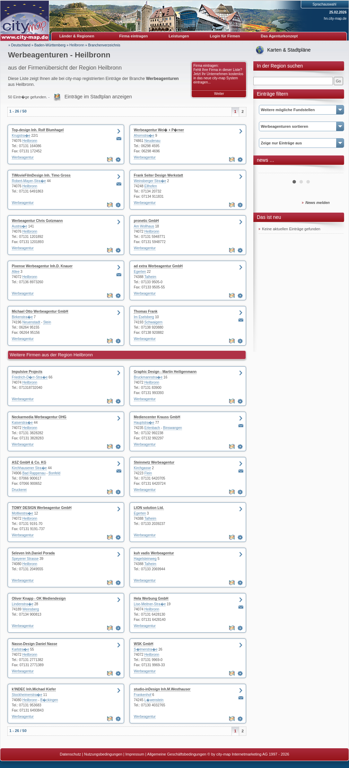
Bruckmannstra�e (148, 377)
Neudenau (152, 141)
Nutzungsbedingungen (103, 754)
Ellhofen (151, 186)
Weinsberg (31, 609)
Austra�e (19, 226)
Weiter (219, 94)
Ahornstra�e (144, 135)
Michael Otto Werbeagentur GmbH (40, 311)
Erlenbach (152, 428)
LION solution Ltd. (149, 508)
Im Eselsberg (144, 317)
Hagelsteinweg (145, 559)
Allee (15, 272)
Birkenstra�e (22, 317)
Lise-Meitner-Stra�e (150, 604)
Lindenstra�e (22, 604)
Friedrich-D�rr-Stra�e (29, 377)
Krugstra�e (21, 135)
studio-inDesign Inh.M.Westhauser (162, 689)
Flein (148, 473)
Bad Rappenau (34, 473)
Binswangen (172, 428)
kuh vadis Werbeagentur (154, 553)
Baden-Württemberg (50, 45)
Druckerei (19, 490)
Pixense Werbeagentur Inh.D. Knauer (42, 266)
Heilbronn (76, 45)
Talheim (150, 277)
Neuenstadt (31, 322)
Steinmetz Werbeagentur (154, 462)
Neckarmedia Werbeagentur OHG (39, 417)
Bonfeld (54, 473)
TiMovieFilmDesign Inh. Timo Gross (41, 175)
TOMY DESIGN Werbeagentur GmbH (41, 508)
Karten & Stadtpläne (289, 50)
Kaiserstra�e (22, 423)
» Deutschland (19, 45)
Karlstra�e (20, 649)
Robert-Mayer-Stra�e (29, 181)
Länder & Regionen (76, 36)
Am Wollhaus (144, 226)
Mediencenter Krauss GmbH (157, 417)
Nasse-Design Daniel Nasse (34, 644)
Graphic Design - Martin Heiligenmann (165, 372)
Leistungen (179, 36)
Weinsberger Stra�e (150, 181)
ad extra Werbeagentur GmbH (158, 266)
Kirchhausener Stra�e (29, 468)
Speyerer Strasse (25, 559)
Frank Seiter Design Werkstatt (158, 175)
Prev (267, 170)
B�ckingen (49, 700)
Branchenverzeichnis (104, 45)
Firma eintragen (133, 36)
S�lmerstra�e (145, 649)
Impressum (134, 754)
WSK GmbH (143, 644)
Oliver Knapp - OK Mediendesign (39, 598)
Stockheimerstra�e (27, 695)
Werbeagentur (23, 157)
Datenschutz (70, 754)
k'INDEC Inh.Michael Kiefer (34, 689)
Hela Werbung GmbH (151, 598)
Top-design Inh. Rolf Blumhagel (38, 130)
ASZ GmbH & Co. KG (29, 462)
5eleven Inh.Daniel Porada (33, 553)
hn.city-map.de (335, 18)
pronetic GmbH (146, 221)
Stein (47, 322)
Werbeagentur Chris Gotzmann (37, 221)
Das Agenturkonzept (279, 36)
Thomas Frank (145, 311)
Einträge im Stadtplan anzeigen (98, 96)
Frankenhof (142, 695)
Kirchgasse (142, 468)
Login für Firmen (225, 36)
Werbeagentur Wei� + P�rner (159, 130)
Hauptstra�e (144, 423)
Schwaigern (154, 322)
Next (334, 170)
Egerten (140, 272)
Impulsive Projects (27, 372)
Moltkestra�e (22, 513)
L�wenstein (154, 700)
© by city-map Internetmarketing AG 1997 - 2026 (248, 754)
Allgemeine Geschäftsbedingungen (177, 754)
